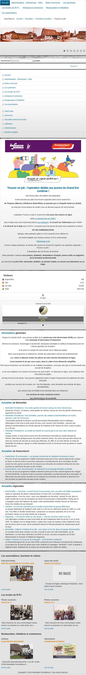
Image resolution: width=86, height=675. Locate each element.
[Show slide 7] (84, 51)
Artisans (4, 639)
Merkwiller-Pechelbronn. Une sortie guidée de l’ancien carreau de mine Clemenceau (38, 408)
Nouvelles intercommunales (15, 120)
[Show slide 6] (81, 51)
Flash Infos (9, 111)
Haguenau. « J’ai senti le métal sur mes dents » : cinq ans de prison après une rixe (37, 517)
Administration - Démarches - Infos (27, 3)
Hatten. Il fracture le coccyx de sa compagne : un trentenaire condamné (33, 539)
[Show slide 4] (74, 51)
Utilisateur (9, 124)
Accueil (5, 3)
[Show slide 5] (78, 51)
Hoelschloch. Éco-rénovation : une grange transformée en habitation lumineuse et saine (39, 456)
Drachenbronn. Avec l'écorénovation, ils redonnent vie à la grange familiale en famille (38, 469)
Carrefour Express (54, 642)
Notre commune (53, 3)
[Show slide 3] (71, 51)
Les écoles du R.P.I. (11, 8)
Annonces (9, 115)
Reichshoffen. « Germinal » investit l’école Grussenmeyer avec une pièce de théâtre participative (43, 491)
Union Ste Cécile (51, 561)
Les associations (9, 13)
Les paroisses (69, 3)
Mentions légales (11, 132)
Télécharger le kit (43, 241)
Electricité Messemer (12, 642)
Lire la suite (5, 589)
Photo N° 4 (6, 602)
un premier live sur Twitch (45, 219)
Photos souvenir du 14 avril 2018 (17, 563)
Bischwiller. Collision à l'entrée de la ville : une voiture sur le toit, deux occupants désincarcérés (42, 529)
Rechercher (5, 61)
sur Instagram (43, 222)
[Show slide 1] (64, 51)
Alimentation (49, 639)
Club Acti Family (8, 561)
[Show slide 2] (68, 51)
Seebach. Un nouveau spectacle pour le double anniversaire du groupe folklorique (37, 507)
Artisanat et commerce (33, 8)
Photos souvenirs (8, 600)
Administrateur (10, 128)
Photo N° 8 (49, 602)
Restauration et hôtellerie (57, 8)
